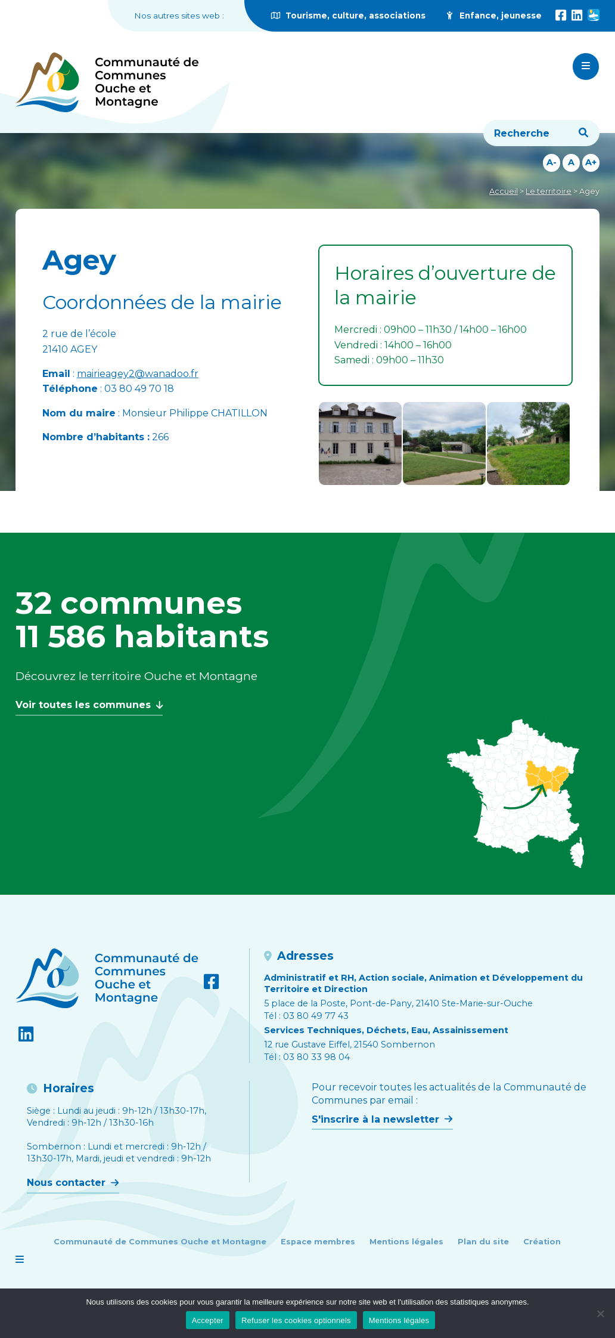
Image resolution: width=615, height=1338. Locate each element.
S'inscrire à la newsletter (382, 1119)
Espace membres (318, 1241)
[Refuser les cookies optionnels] (600, 1314)
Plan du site (483, 1241)
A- (551, 162)
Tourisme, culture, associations (348, 15)
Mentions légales (406, 1241)
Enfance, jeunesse (493, 15)
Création (542, 1241)
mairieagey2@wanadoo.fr (137, 373)
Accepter (207, 1320)
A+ (591, 162)
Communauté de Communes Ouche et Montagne (160, 1241)
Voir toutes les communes (89, 704)
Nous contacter (73, 1182)
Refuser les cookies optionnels (296, 1320)
